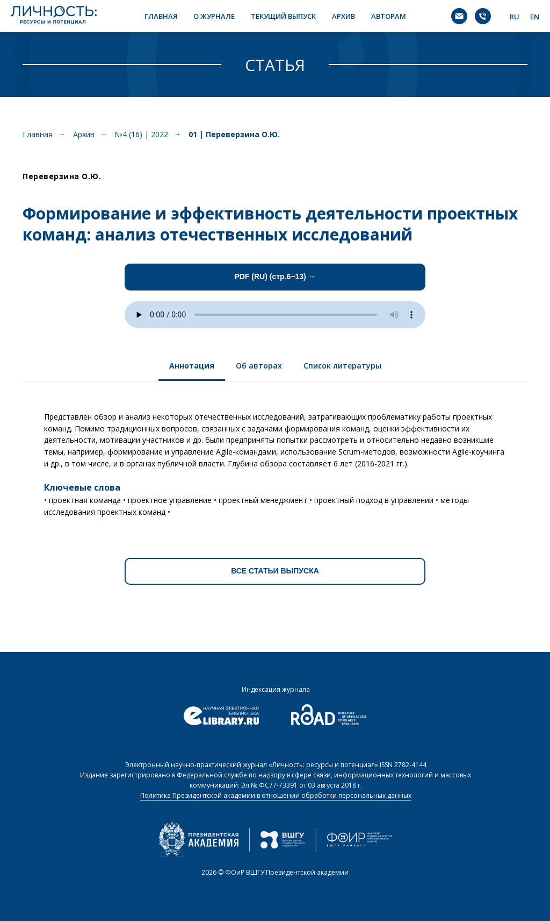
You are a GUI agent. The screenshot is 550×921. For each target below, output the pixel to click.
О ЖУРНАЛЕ (214, 16)
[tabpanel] (275, 460)
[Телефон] (483, 16)
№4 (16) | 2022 (141, 134)
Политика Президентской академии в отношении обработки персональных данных (275, 795)
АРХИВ (343, 16)
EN (534, 17)
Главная (38, 134)
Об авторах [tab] (259, 365)
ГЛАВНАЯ (160, 16)
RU (514, 17)
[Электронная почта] (459, 16)
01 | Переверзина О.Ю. (234, 134)
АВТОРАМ (388, 16)
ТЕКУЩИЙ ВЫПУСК (283, 16)
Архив (84, 134)
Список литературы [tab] (342, 365)
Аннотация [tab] (191, 365)
